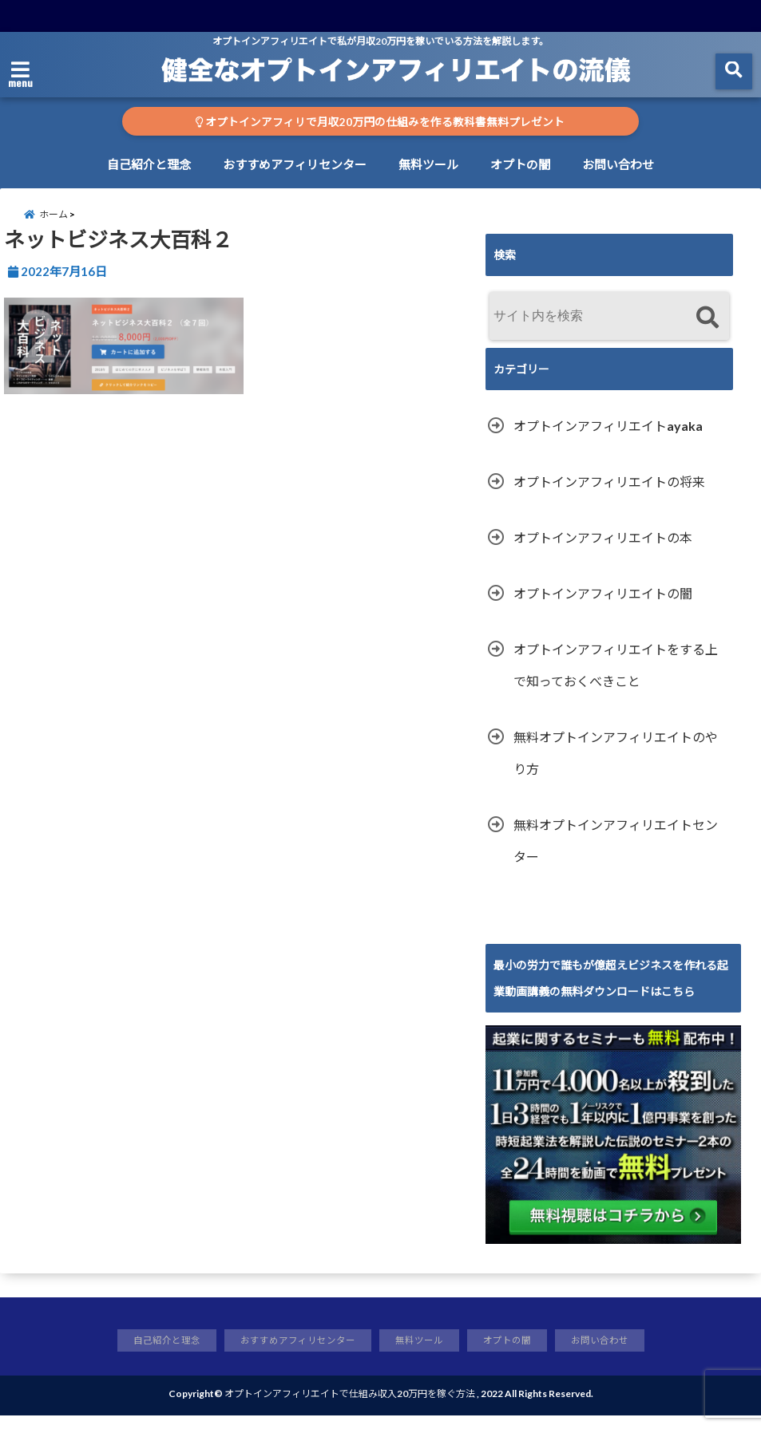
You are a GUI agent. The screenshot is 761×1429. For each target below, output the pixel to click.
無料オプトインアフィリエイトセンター (615, 852)
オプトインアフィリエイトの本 (602, 549)
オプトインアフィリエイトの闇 (602, 605)
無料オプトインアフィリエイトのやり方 (615, 764)
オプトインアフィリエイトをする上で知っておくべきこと (615, 677)
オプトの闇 (520, 164)
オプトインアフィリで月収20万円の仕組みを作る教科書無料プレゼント (380, 122)
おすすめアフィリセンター (295, 164)
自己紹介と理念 (149, 164)
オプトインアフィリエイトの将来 (609, 493)
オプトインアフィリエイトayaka (608, 437)
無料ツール (428, 164)
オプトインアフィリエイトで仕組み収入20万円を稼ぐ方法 (349, 1407)
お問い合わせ (618, 164)
